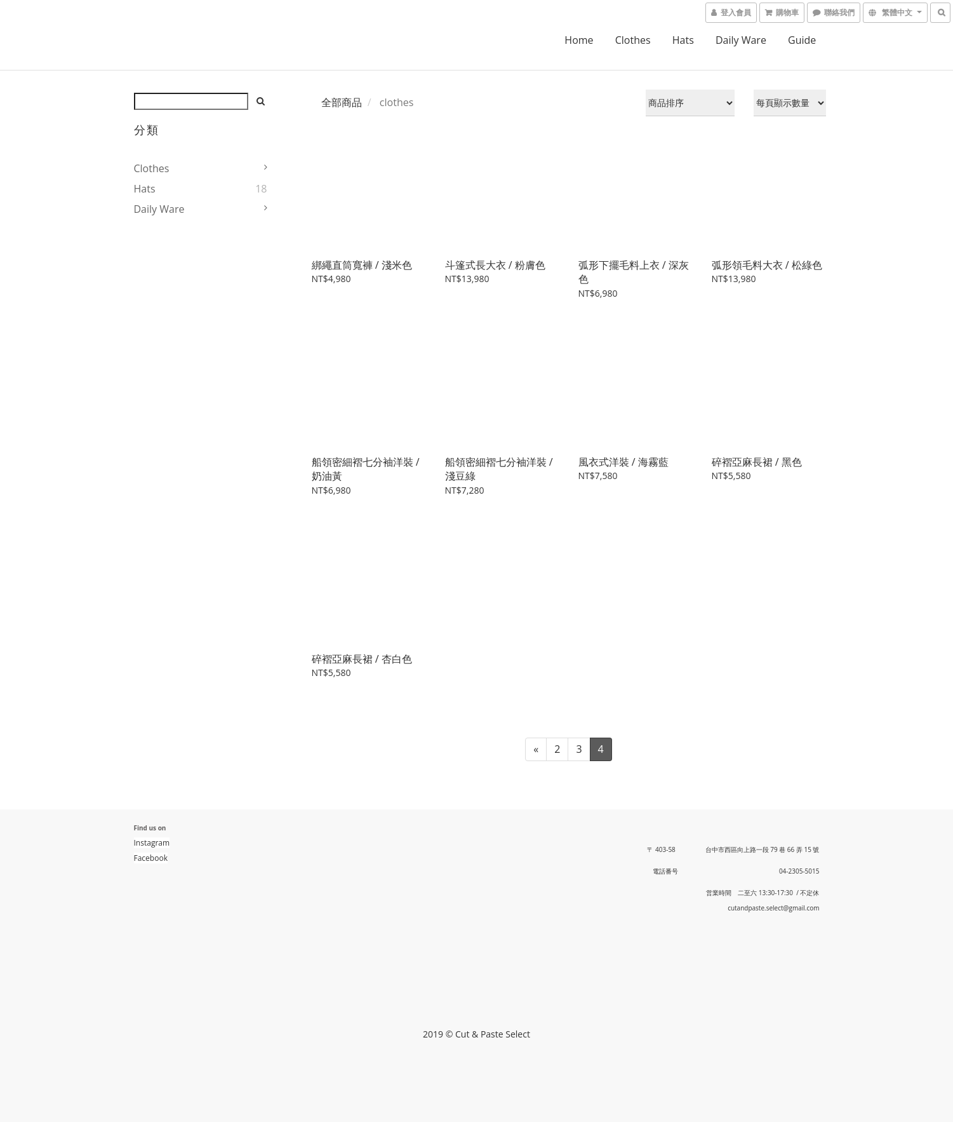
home (578, 40)
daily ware (741, 40)
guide (802, 40)
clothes (633, 40)
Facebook (151, 858)
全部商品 (341, 102)
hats (683, 40)
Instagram (152, 842)
